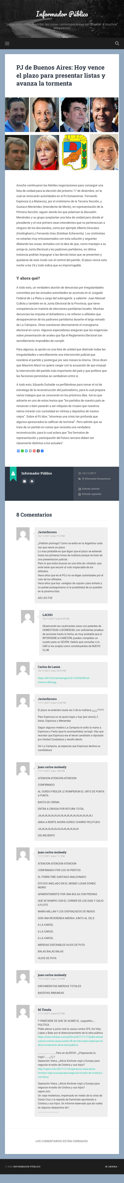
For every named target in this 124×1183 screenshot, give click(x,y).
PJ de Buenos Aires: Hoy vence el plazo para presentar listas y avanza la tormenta (60, 80)
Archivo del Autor (24, 490)
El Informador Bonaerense (96, 487)
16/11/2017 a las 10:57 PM (52, 679)
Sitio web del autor (32, 490)
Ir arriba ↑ (112, 1175)
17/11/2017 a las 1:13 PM (52, 987)
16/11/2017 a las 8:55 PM (56, 627)
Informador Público (62, 14)
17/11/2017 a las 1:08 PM (52, 779)
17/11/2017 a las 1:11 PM (52, 865)
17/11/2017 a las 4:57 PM (52, 1022)
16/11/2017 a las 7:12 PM (52, 544)
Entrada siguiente (91, 502)
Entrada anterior (91, 497)
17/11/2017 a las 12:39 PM (52, 711)
